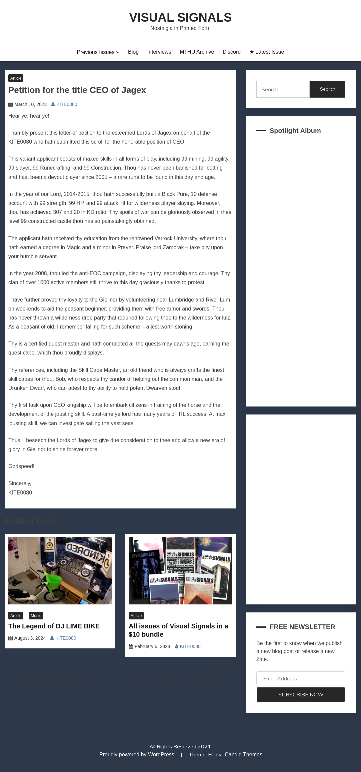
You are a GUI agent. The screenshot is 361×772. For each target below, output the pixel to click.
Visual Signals (180, 17)
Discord (232, 52)
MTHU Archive (197, 52)
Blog (133, 52)
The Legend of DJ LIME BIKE (54, 626)
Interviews (159, 52)
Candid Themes (243, 754)
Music (36, 615)
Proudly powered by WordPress (137, 754)
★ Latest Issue (266, 52)
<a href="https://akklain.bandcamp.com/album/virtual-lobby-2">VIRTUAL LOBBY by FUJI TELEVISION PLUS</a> (300, 268)
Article (15, 78)
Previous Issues (95, 52)
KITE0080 (66, 104)
